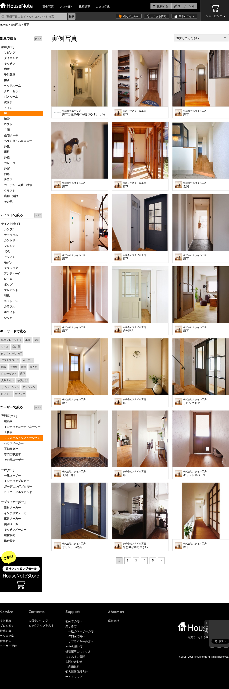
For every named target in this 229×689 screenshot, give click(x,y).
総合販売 (8, 540)
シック (6, 317)
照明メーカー (11, 524)
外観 (5, 146)
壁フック (20, 393)
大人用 (33, 367)
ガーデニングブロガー (16, 486)
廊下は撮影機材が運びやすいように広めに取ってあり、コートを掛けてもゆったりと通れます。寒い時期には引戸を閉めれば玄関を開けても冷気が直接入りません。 (83, 113)
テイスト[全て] (10, 223)
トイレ (6, 108)
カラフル (8, 306)
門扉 (5, 174)
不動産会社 (9, 449)
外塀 (5, 168)
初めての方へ (131, 16)
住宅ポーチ (9, 135)
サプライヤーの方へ (80, 641)
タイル (5, 346)
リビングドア (195, 401)
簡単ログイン (186, 16)
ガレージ (8, 163)
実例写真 (48, 6)
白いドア (6, 393)
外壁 (5, 157)
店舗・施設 (9, 196)
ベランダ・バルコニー (16, 141)
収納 (36, 339)
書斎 (5, 80)
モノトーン (9, 301)
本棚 (27, 339)
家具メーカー (11, 518)
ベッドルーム (11, 85)
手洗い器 (23, 380)
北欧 (5, 251)
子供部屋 (8, 74)
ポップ (6, 284)
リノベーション (10, 387)
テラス (6, 179)
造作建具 (134, 329)
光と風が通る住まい (135, 545)
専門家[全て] (9, 416)
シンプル (8, 229)
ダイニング (9, 58)
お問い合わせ (73, 661)
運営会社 (113, 621)
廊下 (5, 113)
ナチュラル (9, 235)
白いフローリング (11, 353)
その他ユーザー (12, 460)
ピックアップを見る (41, 625)
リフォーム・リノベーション (20, 438)
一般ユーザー (11, 475)
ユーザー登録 (8, 646)
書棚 (23, 367)
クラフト (8, 190)
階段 (5, 119)
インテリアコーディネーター (20, 427)
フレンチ (8, 246)
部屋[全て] (7, 47)
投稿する (5, 641)
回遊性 (14, 367)
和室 (5, 69)
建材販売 (8, 535)
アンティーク (11, 273)
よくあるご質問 (75, 656)
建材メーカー (11, 507)
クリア (38, 38)
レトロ (6, 279)
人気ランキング (38, 620)
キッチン (8, 63)
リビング (8, 52)
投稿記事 (84, 6)
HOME (4, 24)
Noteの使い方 (73, 646)
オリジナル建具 (74, 545)
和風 (5, 295)
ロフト (6, 124)
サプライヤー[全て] (13, 502)
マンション (29, 387)
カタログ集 (103, 6)
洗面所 (6, 102)
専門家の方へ (76, 636)
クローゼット (11, 91)
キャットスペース (195, 473)
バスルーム (9, 96)
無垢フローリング (11, 339)
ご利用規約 (72, 666)
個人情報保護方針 (76, 671)
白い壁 (16, 346)
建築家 (6, 421)
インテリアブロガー (15, 481)
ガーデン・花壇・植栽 (16, 185)
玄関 (5, 130)
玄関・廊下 (74, 473)
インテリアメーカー (15, 513)
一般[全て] (7, 470)
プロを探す (66, 6)
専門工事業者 (11, 454)
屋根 (5, 152)
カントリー (9, 240)
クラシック (9, 268)
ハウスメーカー (12, 443)
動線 (3, 367)
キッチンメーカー (13, 529)
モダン (6, 262)
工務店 (6, 432)
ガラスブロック (10, 360)
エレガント (9, 290)
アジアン (8, 257)
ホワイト (8, 312)
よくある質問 (158, 16)
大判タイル (7, 380)
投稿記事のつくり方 (78, 651)
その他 (6, 201)
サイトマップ (73, 676)
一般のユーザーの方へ (82, 631)
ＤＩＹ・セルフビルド (16, 492)
